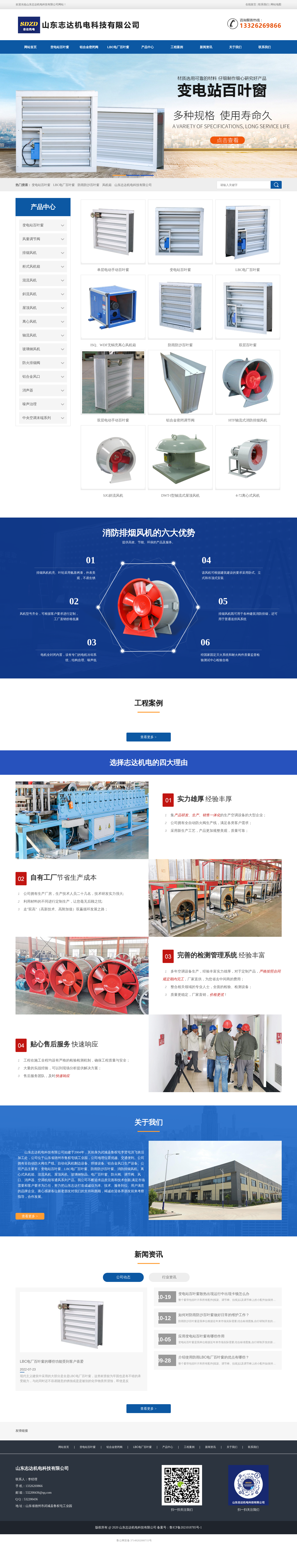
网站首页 (30, 47)
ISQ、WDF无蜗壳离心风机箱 (113, 345)
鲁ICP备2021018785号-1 (185, 1527)
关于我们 (235, 47)
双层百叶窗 (248, 345)
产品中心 (147, 47)
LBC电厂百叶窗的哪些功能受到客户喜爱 (52, 1361)
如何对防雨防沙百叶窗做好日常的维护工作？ (213, 1315)
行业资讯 (169, 1277)
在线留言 (251, 4)
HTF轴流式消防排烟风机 (247, 420)
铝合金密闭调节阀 (180, 420)
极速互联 (156, 1540)
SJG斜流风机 (113, 495)
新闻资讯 (206, 47)
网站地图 (276, 4)
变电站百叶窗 (59, 47)
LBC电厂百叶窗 (118, 47)
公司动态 (123, 1277)
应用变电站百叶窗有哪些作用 (201, 1336)
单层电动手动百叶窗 (113, 270)
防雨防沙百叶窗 (88, 185)
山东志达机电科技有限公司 (133, 185)
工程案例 (177, 47)
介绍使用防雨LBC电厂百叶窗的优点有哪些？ (213, 1357)
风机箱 (107, 185)
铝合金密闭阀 (89, 47)
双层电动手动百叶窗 (113, 420)
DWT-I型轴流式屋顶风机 (180, 495)
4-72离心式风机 (248, 495)
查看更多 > (148, 737)
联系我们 (263, 4)
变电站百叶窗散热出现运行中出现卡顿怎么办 (213, 1294)
